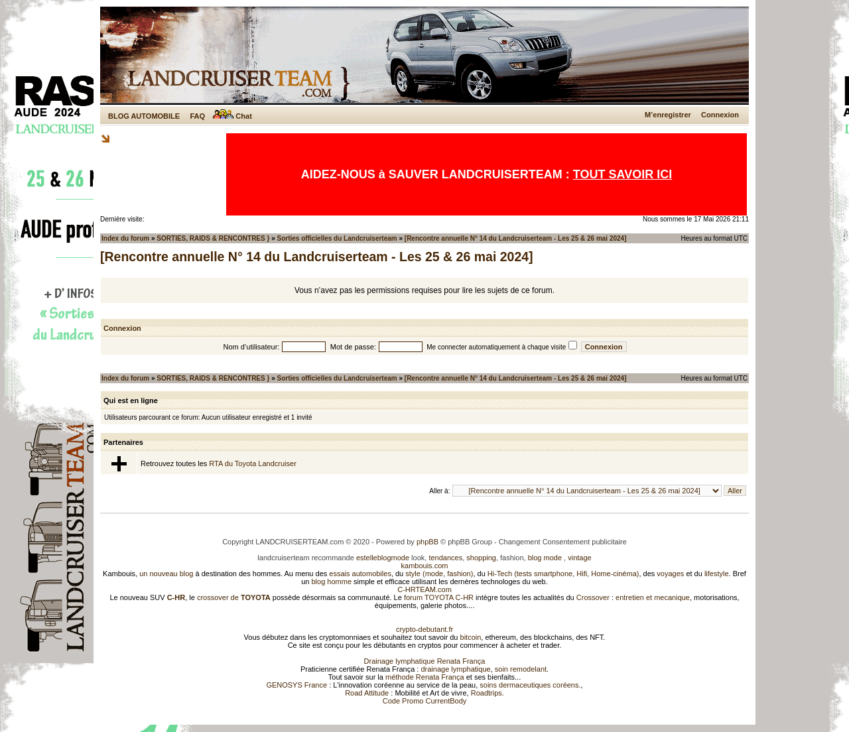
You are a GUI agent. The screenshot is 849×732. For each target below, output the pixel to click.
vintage (579, 558)
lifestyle (716, 574)
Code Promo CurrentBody (425, 701)
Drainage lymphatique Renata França (425, 661)
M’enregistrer (668, 115)
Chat (232, 116)
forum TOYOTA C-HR (439, 597)
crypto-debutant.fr (424, 629)
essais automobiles (360, 574)
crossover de (233, 597)
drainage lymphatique (455, 669)
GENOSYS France (296, 685)
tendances (445, 558)
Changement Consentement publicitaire (563, 542)
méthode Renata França (424, 677)
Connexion (720, 115)
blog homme (332, 581)
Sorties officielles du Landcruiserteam (337, 238)
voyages (670, 574)
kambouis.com (424, 566)
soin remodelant (521, 669)
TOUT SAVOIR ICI (622, 174)
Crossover (593, 597)
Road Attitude (367, 693)
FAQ (197, 116)
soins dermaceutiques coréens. (530, 685)
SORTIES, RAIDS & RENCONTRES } (213, 238)
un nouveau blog (166, 574)
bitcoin (471, 637)
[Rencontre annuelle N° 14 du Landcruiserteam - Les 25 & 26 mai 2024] (516, 238)
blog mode (545, 558)
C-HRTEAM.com (424, 589)
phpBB (427, 542)
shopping (481, 558)
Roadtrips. (487, 693)
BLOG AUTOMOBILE (144, 116)
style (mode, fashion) (439, 574)
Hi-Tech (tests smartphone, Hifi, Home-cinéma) (563, 574)
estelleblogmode (382, 558)
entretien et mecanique (653, 597)
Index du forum (125, 238)
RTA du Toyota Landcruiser (252, 463)
